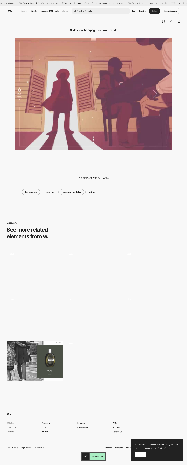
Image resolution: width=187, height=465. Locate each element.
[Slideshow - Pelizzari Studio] (152, 315)
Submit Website (170, 11)
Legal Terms (26, 447)
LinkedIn (129, 447)
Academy (47, 11)
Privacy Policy (39, 447)
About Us (116, 427)
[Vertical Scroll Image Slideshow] (93, 269)
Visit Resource (97, 456)
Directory (35, 11)
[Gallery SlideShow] (93, 361)
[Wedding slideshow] (35, 316)
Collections (11, 427)
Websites (10, 423)
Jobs (57, 11)
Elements (10, 432)
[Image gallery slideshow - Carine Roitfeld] (35, 361)
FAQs (115, 423)
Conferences (82, 427)
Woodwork (110, 30)
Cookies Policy (12, 447)
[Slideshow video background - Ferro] (152, 269)
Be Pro (154, 11)
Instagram (119, 447)
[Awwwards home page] (85, 456)
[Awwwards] (10, 11)
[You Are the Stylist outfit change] (93, 315)
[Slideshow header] (35, 270)
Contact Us (117, 432)
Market (65, 11)
